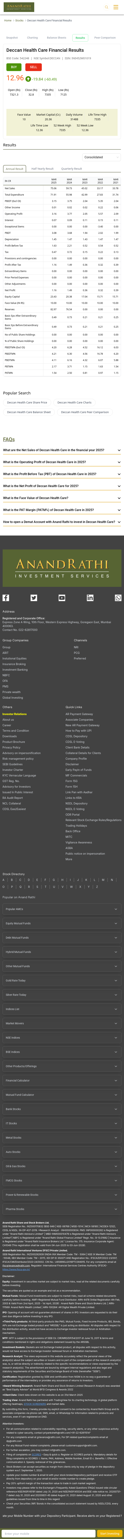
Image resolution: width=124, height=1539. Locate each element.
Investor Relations (15, 714)
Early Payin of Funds (79, 769)
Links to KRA (74, 797)
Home (7, 20)
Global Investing (13, 697)
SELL (33, 67)
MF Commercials (76, 775)
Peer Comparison (105, 37)
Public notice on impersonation (85, 853)
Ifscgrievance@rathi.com (16, 1265)
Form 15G (72, 781)
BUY (14, 67)
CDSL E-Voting (75, 741)
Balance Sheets (56, 37)
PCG (77, 652)
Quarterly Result (71, 168)
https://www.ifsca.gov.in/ (16, 1269)
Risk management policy (18, 758)
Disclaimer (72, 764)
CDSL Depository (76, 736)
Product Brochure (14, 741)
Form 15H (72, 786)
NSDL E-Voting (75, 809)
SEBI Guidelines (13, 764)
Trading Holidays (76, 825)
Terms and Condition (16, 730)
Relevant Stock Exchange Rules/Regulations (93, 820)
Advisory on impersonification (22, 753)
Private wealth (12, 692)
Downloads (10, 736)
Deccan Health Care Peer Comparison (85, 412)
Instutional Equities (15, 658)
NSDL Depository (77, 803)
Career (7, 725)
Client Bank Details (78, 747)
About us (8, 719)
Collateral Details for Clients (83, 753)
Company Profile (76, 758)
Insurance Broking (14, 664)
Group (6, 647)
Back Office (73, 831)
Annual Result (14, 169)
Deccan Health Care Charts (74, 402)
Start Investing (109, 1533)
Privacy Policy (12, 747)
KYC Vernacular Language (19, 775)
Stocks (19, 20)
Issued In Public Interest (18, 792)
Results (80, 37)
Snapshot (12, 37)
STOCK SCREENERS (35, 1404)
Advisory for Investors (17, 786)
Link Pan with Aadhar (79, 792)
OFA (5, 680)
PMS (6, 686)
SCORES (36, 1454)
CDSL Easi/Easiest (14, 809)
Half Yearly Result (43, 168)
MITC (69, 836)
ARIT (6, 652)
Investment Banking (15, 669)
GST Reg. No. (11, 781)
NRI (76, 647)
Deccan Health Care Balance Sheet (29, 412)
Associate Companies (79, 719)
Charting (32, 37)
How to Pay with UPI (79, 730)
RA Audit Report (13, 797)
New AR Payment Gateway (83, 725)
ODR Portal (73, 814)
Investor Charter (13, 769)
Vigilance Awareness (79, 842)
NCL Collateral (12, 803)
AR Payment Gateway (79, 714)
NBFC (6, 675)
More (69, 859)
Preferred (80, 658)
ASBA (69, 848)
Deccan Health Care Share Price (27, 402)
